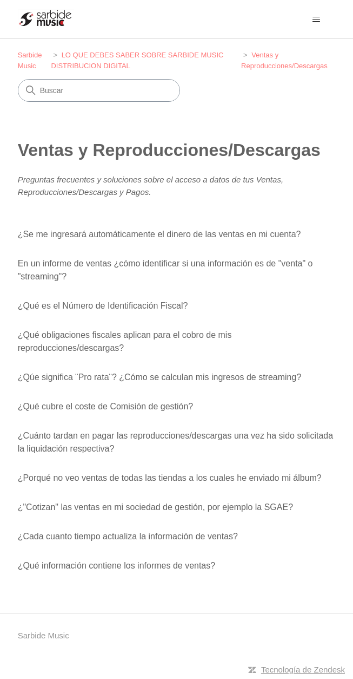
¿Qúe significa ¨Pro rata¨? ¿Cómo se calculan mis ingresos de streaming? (160, 377)
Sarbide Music (43, 635)
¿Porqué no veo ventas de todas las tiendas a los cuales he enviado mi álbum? (170, 477)
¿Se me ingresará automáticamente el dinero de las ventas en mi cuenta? (159, 234)
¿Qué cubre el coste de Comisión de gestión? (106, 406)
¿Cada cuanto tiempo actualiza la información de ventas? (128, 536)
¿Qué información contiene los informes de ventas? (117, 565)
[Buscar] (98, 90)
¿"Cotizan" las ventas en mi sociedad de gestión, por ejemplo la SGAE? (155, 507)
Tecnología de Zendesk (303, 669)
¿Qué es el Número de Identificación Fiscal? (103, 305)
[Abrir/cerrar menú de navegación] (316, 19)
